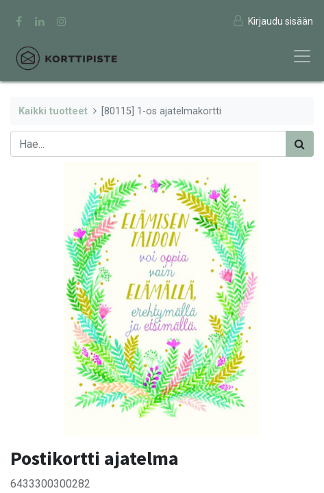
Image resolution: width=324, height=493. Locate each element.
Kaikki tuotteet (53, 111)
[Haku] (300, 144)
